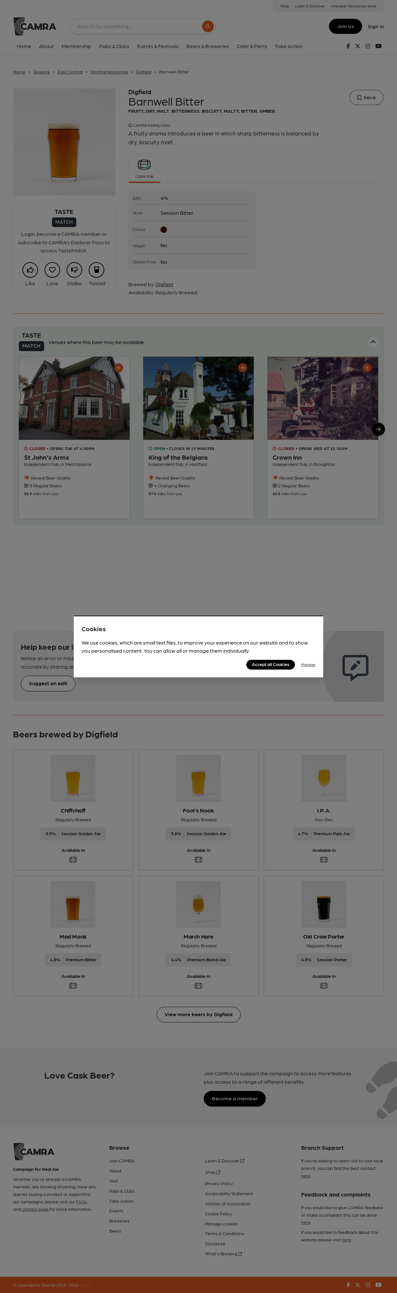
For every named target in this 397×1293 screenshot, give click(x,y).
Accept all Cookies (270, 664)
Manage (308, 664)
